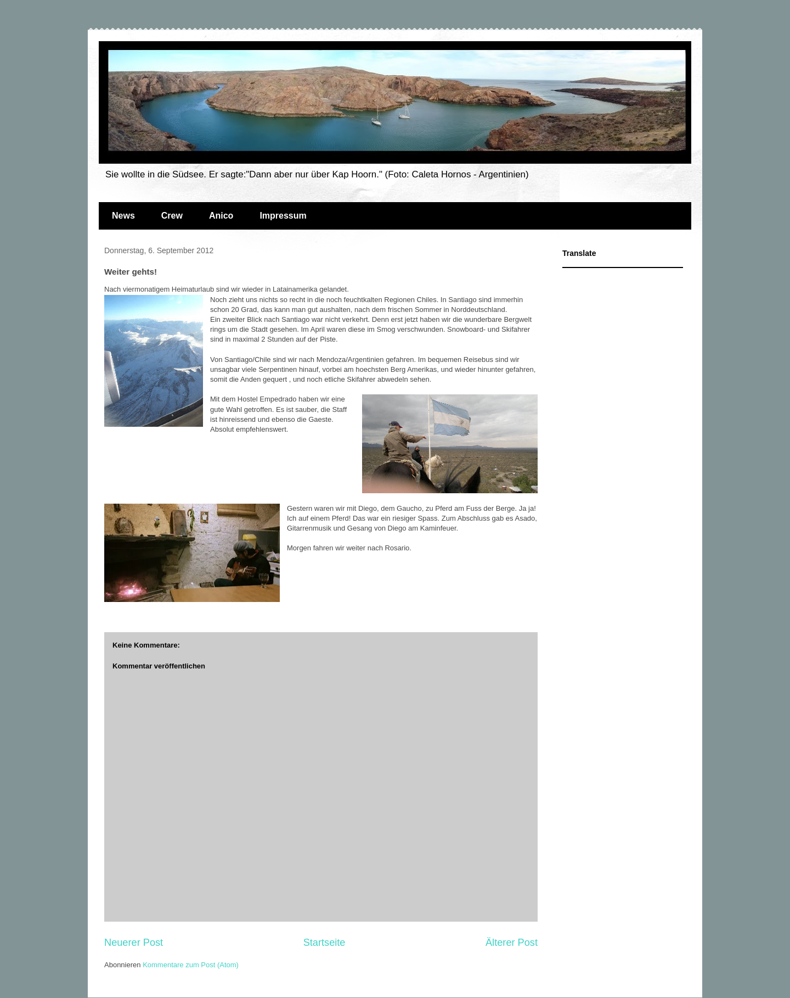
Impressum (282, 215)
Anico (221, 215)
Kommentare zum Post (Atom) (191, 965)
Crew (172, 215)
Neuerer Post (133, 942)
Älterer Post (512, 942)
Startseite (324, 942)
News (123, 215)
